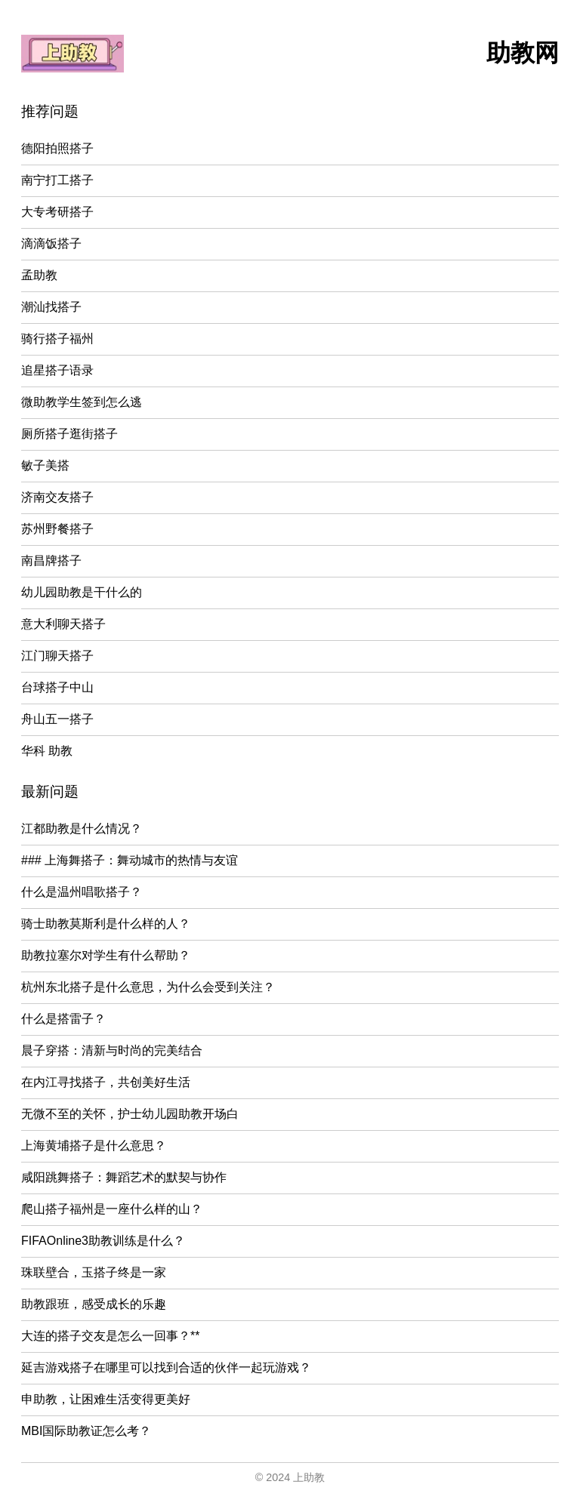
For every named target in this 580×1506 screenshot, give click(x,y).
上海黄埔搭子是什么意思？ (93, 1145)
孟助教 (39, 275)
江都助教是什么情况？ (81, 828)
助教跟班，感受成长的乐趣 (93, 1304)
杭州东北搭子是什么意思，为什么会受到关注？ (148, 987)
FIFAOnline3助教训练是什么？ (103, 1240)
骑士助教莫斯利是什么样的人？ (105, 923)
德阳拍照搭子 (57, 148)
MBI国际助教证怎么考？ (86, 1430)
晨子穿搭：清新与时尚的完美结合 (111, 1050)
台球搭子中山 (57, 687)
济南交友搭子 (57, 497)
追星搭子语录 (57, 370)
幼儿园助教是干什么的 (81, 592)
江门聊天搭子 (57, 655)
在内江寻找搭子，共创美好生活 (105, 1082)
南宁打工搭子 (57, 180)
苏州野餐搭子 (57, 528)
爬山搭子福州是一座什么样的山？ (111, 1209)
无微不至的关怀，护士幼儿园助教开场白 (130, 1113)
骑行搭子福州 (57, 338)
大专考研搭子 (57, 211)
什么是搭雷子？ (63, 1018)
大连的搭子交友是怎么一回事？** (110, 1335)
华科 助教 (46, 750)
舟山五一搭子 (57, 719)
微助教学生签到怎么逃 (81, 402)
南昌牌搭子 (51, 560)
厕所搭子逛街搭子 (69, 433)
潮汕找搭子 (51, 306)
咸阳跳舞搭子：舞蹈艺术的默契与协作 (124, 1177)
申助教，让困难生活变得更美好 (105, 1399)
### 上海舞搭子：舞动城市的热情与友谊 (129, 860)
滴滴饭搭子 (51, 243)
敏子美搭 (45, 465)
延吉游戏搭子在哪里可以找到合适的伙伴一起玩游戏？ (166, 1367)
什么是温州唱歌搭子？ (81, 891)
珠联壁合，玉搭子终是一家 (93, 1272)
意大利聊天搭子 (63, 623)
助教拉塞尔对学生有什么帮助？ (105, 955)
